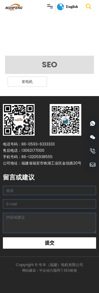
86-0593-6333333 (38, 144)
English (72, 7)
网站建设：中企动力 (37, 270)
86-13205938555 (37, 157)
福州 (56, 270)
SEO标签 (70, 270)
